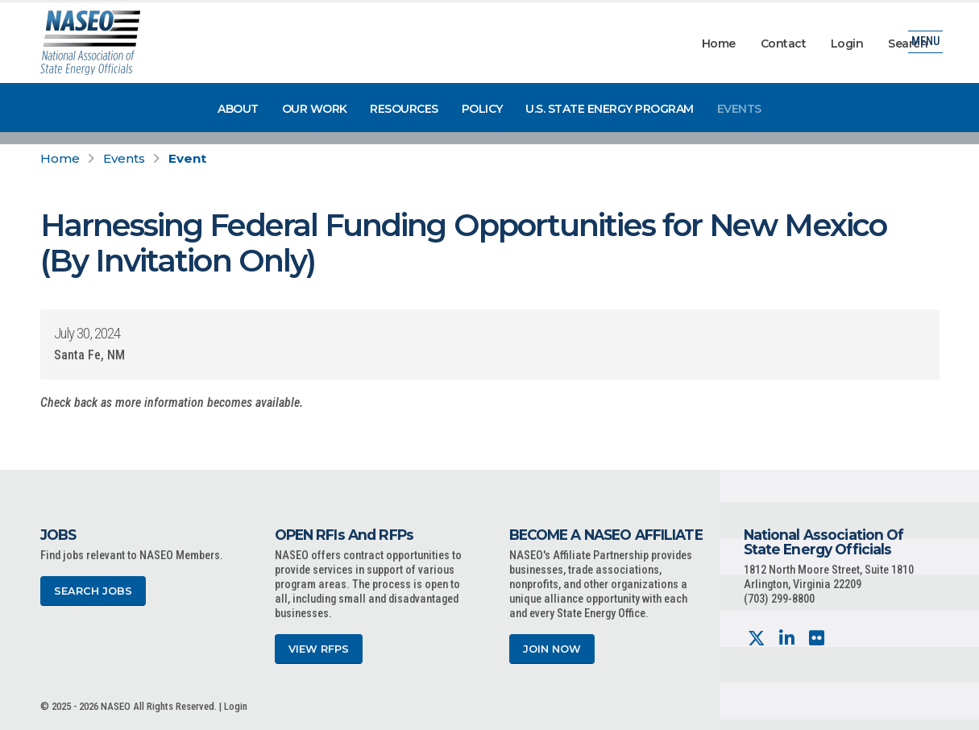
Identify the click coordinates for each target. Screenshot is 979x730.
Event (187, 158)
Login (847, 43)
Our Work (314, 109)
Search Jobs (93, 591)
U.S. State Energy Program (609, 109)
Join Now (552, 649)
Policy (482, 109)
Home (719, 43)
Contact (784, 43)
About (238, 109)
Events (739, 109)
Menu (925, 44)
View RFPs (318, 649)
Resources (404, 109)
